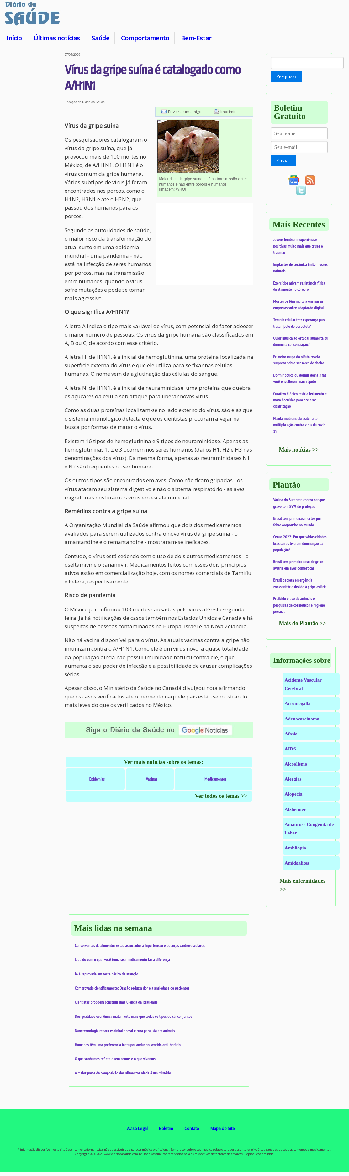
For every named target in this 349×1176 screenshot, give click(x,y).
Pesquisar (286, 76)
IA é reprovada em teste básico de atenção (106, 974)
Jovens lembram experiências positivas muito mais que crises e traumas (298, 246)
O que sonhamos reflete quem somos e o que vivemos (115, 1059)
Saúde (100, 38)
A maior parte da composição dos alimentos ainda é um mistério (123, 1073)
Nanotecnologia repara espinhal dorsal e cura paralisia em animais (125, 1030)
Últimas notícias (57, 38)
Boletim (166, 1128)
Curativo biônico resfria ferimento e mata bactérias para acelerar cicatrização (299, 400)
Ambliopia (295, 847)
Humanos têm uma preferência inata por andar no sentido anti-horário (128, 1045)
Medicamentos (215, 779)
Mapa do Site (222, 1128)
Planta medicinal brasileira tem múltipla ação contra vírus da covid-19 (299, 425)
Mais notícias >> (299, 450)
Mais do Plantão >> (302, 623)
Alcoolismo (295, 763)
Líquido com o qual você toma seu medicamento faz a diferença (122, 959)
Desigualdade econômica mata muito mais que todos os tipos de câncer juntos (133, 1016)
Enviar (283, 161)
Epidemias (97, 779)
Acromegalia (297, 703)
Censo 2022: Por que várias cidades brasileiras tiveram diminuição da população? (299, 543)
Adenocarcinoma (301, 718)
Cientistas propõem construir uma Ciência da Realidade (116, 1002)
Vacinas (151, 779)
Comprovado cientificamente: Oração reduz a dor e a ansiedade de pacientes (132, 988)
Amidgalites (296, 862)
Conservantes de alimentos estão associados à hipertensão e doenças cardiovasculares (140, 945)
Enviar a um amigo (185, 111)
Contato (191, 1128)
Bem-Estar (196, 38)
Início (14, 38)
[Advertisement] (32, 147)
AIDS (290, 748)
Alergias (292, 778)
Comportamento (145, 38)
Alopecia (293, 794)
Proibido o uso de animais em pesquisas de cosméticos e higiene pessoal (299, 605)
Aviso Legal (137, 1128)
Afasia (291, 733)
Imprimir (228, 111)
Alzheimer (295, 809)
